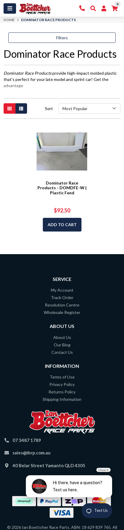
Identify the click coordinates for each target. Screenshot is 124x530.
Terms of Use (62, 376)
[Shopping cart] (114, 8)
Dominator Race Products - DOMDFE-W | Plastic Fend (62, 188)
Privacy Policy (62, 384)
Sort (49, 108)
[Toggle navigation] (10, 8)
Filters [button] (62, 37)
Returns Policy (62, 391)
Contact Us (62, 352)
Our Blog (62, 344)
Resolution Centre (62, 304)
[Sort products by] (89, 108)
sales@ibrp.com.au (31, 452)
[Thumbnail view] (9, 108)
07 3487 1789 (26, 440)
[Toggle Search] (93, 8)
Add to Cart (62, 224)
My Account (62, 290)
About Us (62, 337)
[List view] (21, 108)
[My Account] (104, 8)
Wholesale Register (62, 312)
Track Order (62, 297)
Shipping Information (62, 399)
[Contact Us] (82, 8)
